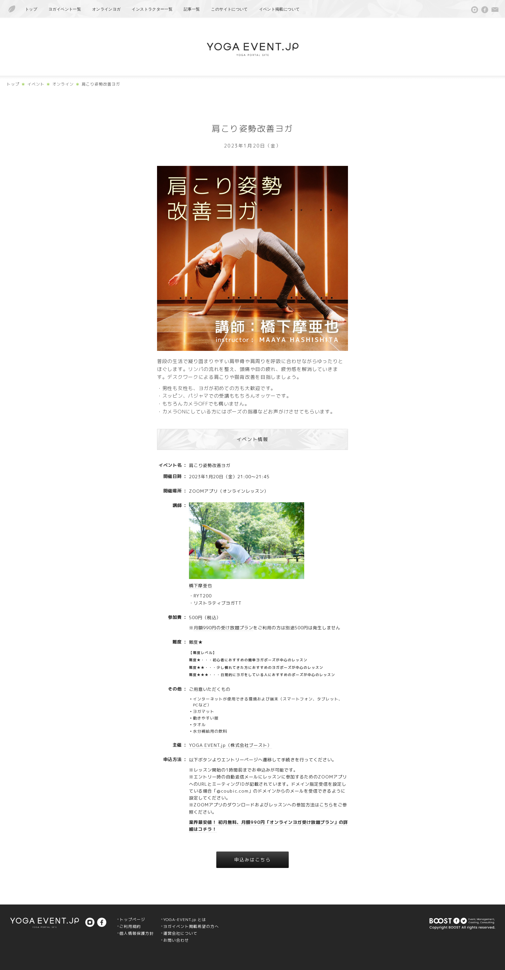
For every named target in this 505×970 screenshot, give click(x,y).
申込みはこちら (252, 859)
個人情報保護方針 (137, 933)
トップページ (132, 919)
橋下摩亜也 (200, 586)
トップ (31, 9)
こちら (326, 805)
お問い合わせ (176, 940)
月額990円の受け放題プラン (223, 628)
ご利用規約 (130, 926)
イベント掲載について (279, 9)
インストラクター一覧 (152, 9)
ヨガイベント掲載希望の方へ (191, 926)
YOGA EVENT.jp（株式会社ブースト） (230, 745)
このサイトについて (229, 9)
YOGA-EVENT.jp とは (184, 919)
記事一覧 (192, 9)
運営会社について (180, 933)
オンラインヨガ (106, 9)
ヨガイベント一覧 (64, 9)
